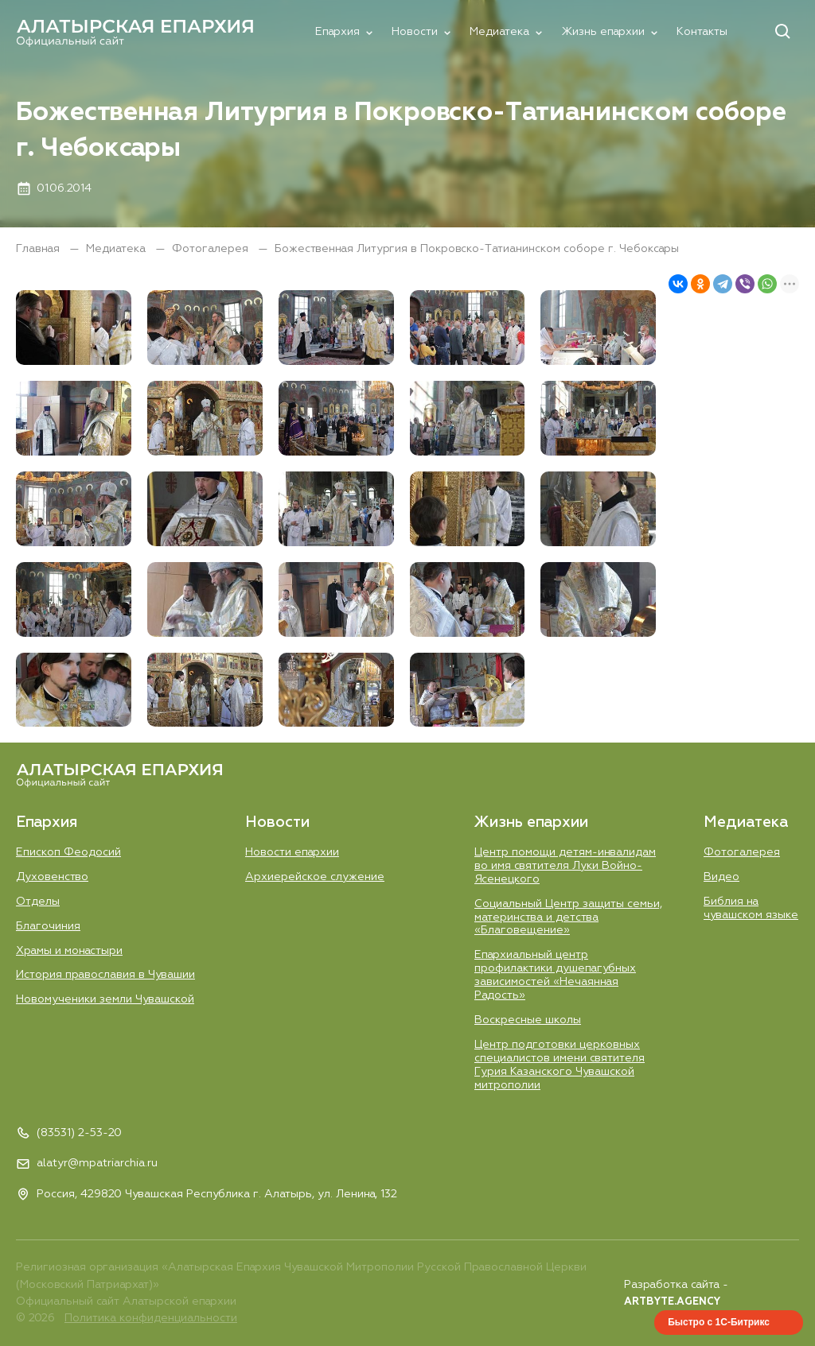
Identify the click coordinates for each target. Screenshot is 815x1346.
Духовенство (52, 876)
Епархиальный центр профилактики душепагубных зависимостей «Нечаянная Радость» (555, 975)
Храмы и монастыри (69, 950)
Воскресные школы (527, 1020)
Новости (415, 31)
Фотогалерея (212, 248)
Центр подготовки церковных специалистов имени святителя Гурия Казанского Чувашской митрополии (559, 1065)
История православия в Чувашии (105, 974)
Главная (39, 248)
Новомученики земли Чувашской (105, 999)
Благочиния (48, 926)
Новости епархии (292, 852)
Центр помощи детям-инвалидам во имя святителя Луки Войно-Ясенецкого (565, 866)
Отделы (38, 901)
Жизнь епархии (603, 31)
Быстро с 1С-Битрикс (719, 1322)
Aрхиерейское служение (314, 876)
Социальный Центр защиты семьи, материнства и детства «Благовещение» (568, 917)
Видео (721, 876)
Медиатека (499, 31)
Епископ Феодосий (68, 852)
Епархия (337, 31)
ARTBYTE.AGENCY (672, 1302)
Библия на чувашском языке (751, 908)
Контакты (702, 31)
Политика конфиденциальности (150, 1318)
